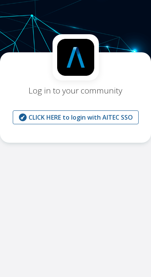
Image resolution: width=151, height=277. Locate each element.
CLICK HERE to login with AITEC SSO (75, 117)
